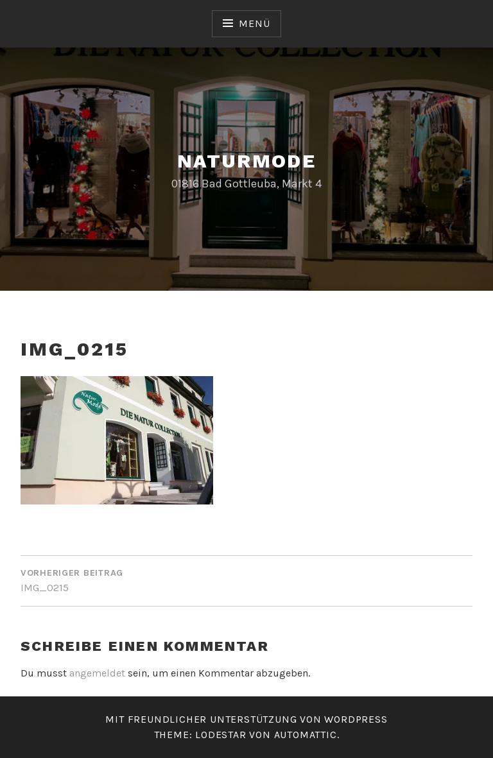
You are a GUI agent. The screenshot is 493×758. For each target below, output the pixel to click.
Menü (254, 23)
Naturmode (246, 161)
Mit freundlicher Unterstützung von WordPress (246, 719)
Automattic (305, 734)
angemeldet (97, 673)
